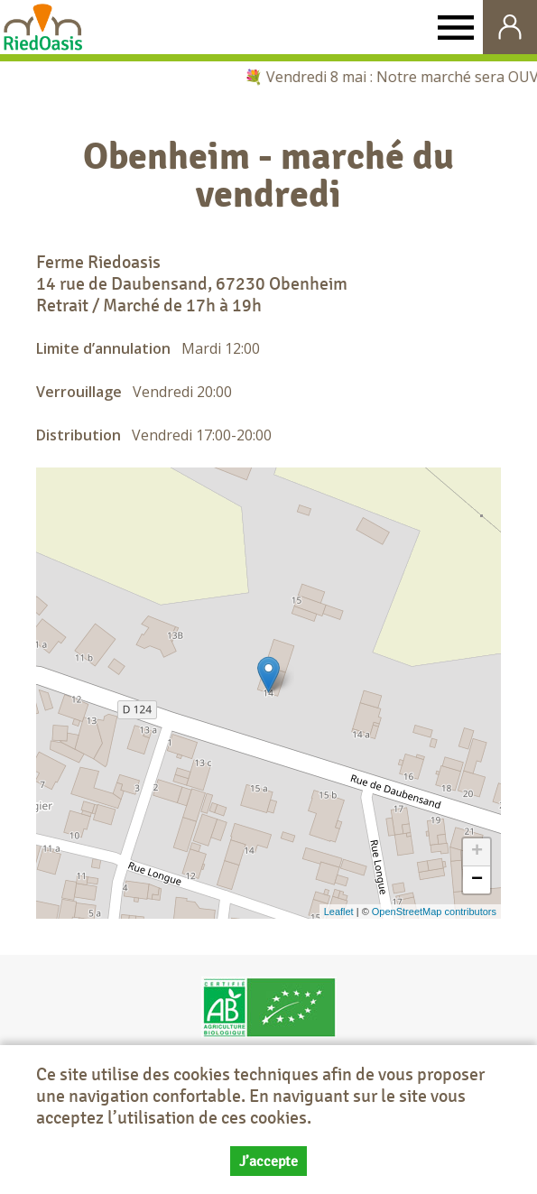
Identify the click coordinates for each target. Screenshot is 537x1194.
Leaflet (339, 911)
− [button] (477, 879)
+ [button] (477, 851)
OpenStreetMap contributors (434, 911)
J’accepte (268, 1161)
